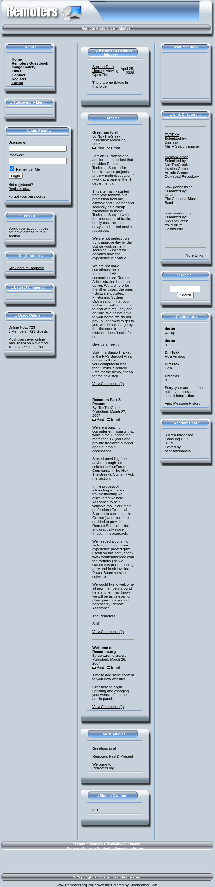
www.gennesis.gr (178, 187)
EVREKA (172, 135)
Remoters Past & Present (112, 756)
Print (100, 148)
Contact (18, 75)
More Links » (196, 255)
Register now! (19, 189)
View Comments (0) (108, 384)
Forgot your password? (27, 196)
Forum (17, 83)
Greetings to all (104, 748)
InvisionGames (176, 157)
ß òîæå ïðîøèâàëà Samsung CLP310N (179, 439)
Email (115, 148)
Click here (100, 687)
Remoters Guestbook (29, 63)
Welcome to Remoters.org (103, 766)
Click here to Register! (26, 268)
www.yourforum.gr (179, 213)
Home (16, 59)
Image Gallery (23, 67)
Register (18, 79)
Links (16, 71)
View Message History (182, 403)
